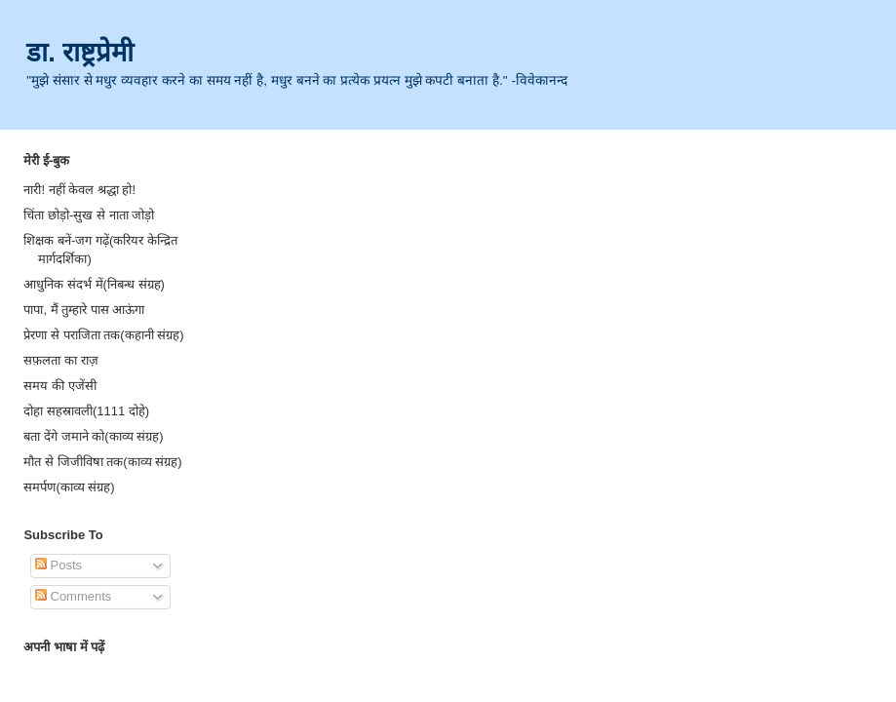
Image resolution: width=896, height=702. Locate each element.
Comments (73, 596)
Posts (58, 565)
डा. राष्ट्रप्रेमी (80, 52)
